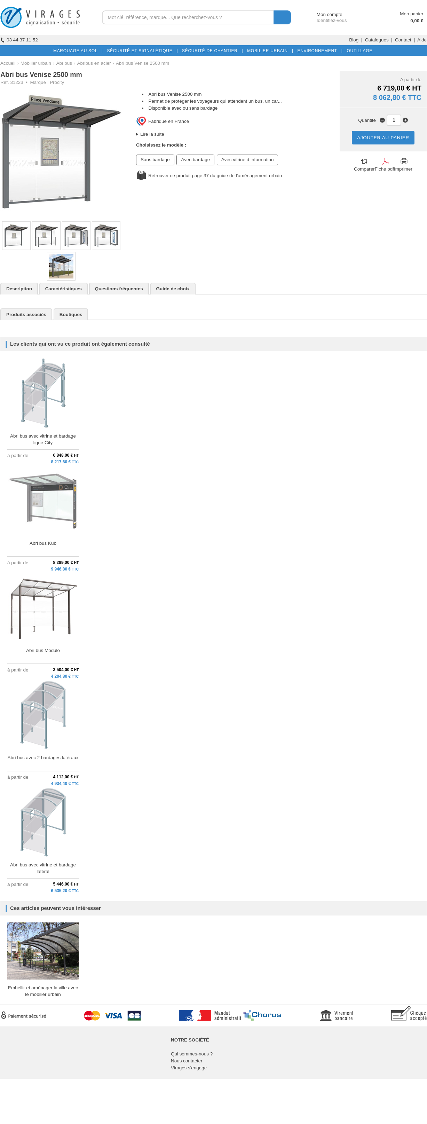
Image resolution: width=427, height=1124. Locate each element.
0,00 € (416, 20)
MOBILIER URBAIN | (268, 50)
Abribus (64, 63)
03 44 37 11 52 (19, 39)
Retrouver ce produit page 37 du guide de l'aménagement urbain (215, 175)
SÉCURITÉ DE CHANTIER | (211, 50)
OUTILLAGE (358, 50)
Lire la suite (152, 134)
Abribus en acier (94, 63)
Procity (57, 82)
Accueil (7, 63)
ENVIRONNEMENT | (318, 50)
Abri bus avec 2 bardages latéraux (43, 757)
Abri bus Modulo (43, 650)
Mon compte (323, 14)
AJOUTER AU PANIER (383, 137)
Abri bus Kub (43, 543)
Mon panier (411, 13)
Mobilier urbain (36, 63)
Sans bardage (155, 159)
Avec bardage (195, 159)
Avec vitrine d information (247, 159)
